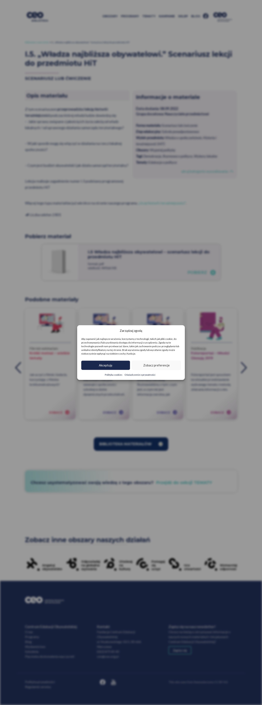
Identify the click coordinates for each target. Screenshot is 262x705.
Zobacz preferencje (156, 365)
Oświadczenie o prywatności (139, 374)
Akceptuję (105, 365)
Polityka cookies (113, 374)
